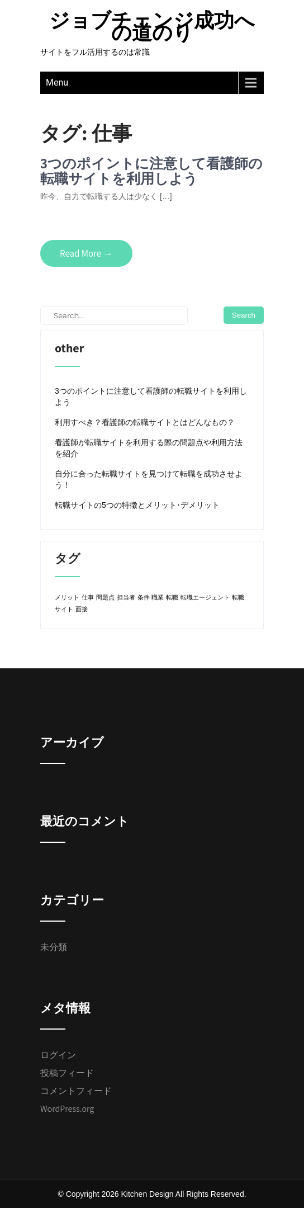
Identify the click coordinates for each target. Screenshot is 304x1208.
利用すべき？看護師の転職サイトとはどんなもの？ (145, 422)
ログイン (58, 1055)
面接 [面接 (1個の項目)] (81, 609)
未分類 (53, 947)
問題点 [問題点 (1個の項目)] (105, 597)
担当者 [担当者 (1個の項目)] (126, 597)
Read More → (86, 253)
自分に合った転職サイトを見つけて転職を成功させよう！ (149, 479)
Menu (57, 82)
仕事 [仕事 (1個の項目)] (88, 597)
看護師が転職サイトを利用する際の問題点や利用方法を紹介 (149, 448)
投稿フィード (67, 1073)
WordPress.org (67, 1109)
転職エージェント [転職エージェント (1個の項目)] (205, 597)
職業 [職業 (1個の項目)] (157, 597)
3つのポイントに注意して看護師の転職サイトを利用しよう (151, 171)
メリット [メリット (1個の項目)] (67, 597)
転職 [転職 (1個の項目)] (172, 597)
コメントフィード (76, 1091)
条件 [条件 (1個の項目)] (143, 597)
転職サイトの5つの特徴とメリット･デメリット (137, 505)
